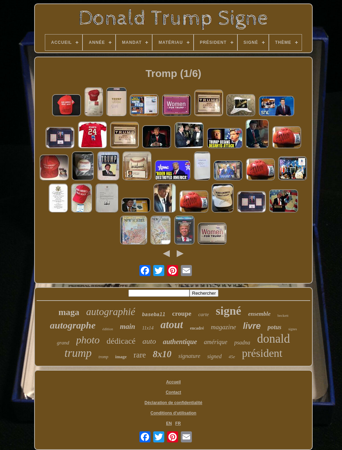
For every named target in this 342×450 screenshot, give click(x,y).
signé (228, 310)
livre (252, 326)
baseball (153, 314)
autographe (73, 325)
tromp (103, 356)
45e (231, 356)
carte (203, 314)
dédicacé (121, 340)
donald (273, 338)
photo (88, 339)
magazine (223, 327)
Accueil (173, 382)
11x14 (148, 328)
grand (63, 342)
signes (292, 329)
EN (169, 423)
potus (274, 327)
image (121, 356)
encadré (197, 328)
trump (78, 353)
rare (140, 355)
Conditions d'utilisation (173, 413)
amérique (215, 342)
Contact (173, 392)
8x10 (162, 354)
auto (149, 341)
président (262, 353)
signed (214, 356)
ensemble (259, 314)
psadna (242, 342)
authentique (180, 341)
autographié (110, 311)
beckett (283, 315)
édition (107, 329)
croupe (182, 313)
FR (178, 423)
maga (68, 312)
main (127, 326)
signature (189, 356)
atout (171, 325)
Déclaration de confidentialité (173, 402)
